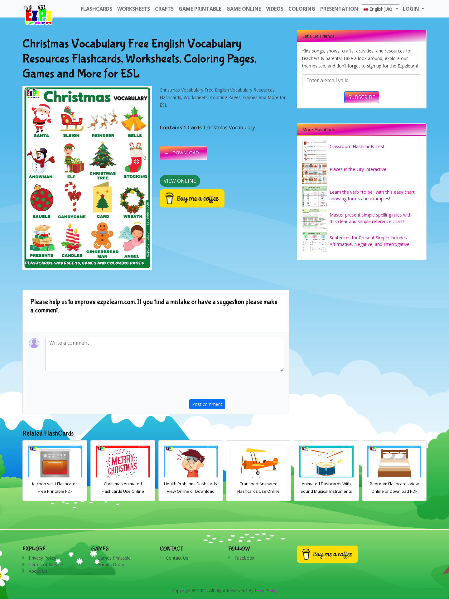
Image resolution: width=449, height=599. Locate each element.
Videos (274, 8)
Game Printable (200, 8)
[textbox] (380, 9)
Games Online (111, 564)
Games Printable (114, 558)
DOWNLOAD (185, 152)
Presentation (339, 8)
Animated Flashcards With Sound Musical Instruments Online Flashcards (394, 491)
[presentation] (236, 387)
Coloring (301, 8)
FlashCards (96, 8)
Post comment (207, 404)
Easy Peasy (266, 590)
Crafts (164, 8)
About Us (38, 571)
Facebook (244, 558)
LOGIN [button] (411, 8)
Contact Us (177, 558)
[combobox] (380, 8)
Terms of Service (46, 564)
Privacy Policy (42, 558)
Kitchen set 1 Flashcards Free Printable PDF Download (123, 491)
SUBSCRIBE (361, 97)
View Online (180, 180)
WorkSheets (133, 8)
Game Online (243, 8)
